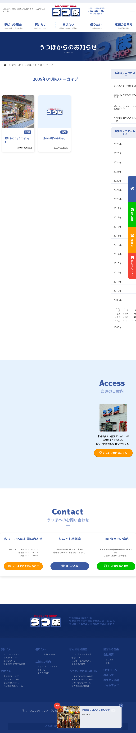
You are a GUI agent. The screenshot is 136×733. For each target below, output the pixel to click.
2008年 (117, 327)
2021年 (117, 189)
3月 (118, 320)
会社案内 (109, 659)
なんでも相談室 (78, 649)
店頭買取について (11, 676)
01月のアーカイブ (44, 64)
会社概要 (108, 654)
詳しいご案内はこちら (113, 452)
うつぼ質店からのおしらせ (124, 119)
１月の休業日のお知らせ (53, 138)
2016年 (117, 235)
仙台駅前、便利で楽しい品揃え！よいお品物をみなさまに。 (24, 10)
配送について (9, 660)
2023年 (117, 171)
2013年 (117, 263)
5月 (127, 317)
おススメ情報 (111, 680)
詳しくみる (69, 566)
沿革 (107, 662)
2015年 (117, 244)
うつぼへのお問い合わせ (83, 671)
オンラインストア (11, 654)
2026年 (117, 144)
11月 (127, 309)
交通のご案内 (43, 673)
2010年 (117, 290)
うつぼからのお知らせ (124, 85)
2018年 (117, 217)
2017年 (117, 226)
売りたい (6, 671)
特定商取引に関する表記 (14, 664)
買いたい (6, 649)
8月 (127, 314)
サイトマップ (111, 685)
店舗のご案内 (43, 661)
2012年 (117, 272)
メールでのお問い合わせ (23, 566)
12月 (119, 309)
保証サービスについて (81, 660)
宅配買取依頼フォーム (13, 686)
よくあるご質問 (78, 664)
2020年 (117, 199)
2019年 (117, 208)
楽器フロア (42, 669)
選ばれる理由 (111, 649)
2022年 (117, 180)
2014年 (117, 254)
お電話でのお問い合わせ (82, 676)
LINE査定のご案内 (116, 566)
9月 (118, 314)
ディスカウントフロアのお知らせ (124, 108)
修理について (77, 657)
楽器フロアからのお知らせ (124, 96)
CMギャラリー (111, 670)
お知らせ (16, 64)
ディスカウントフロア (47, 666)
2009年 (28, 64)
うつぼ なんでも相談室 (81, 654)
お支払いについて (11, 657)
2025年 (117, 153)
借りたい (40, 649)
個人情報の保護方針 (80, 686)
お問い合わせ (97, 14)
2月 (127, 320)
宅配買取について (11, 682)
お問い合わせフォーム (81, 682)
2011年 (117, 281)
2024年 (117, 162)
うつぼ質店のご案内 (46, 654)
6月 (118, 317)
